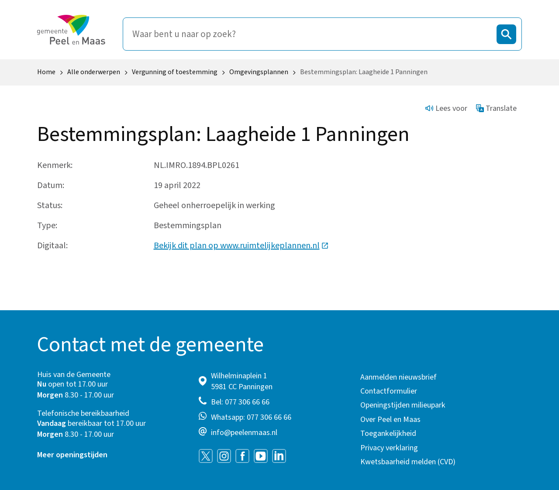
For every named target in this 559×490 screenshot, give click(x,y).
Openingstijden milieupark (402, 405)
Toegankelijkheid (388, 433)
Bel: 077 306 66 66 (240, 402)
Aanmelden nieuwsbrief (398, 377)
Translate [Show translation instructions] (496, 108)
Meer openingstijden (72, 454)
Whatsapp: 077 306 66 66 (251, 417)
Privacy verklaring (389, 447)
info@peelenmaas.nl (244, 432)
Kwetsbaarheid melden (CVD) (407, 461)
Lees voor (446, 108)
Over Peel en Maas (390, 419)
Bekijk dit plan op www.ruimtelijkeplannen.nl (241, 246)
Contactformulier (388, 391)
